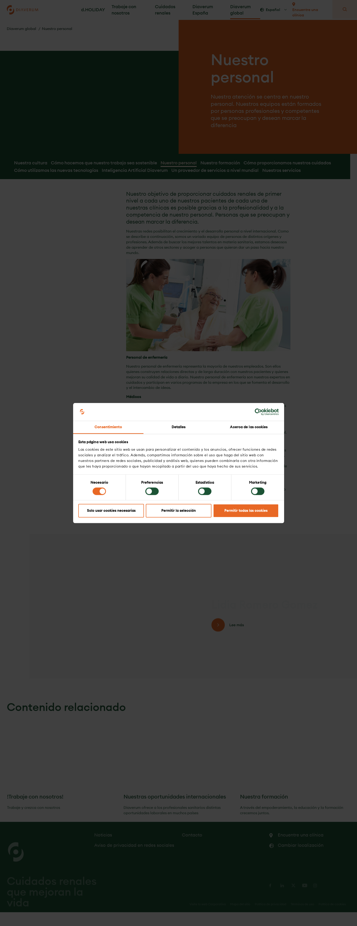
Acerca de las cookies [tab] (248, 427)
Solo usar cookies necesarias (111, 511)
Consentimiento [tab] (108, 427)
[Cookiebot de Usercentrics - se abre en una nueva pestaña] (258, 411)
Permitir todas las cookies (245, 511)
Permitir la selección (178, 511)
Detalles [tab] (179, 427)
